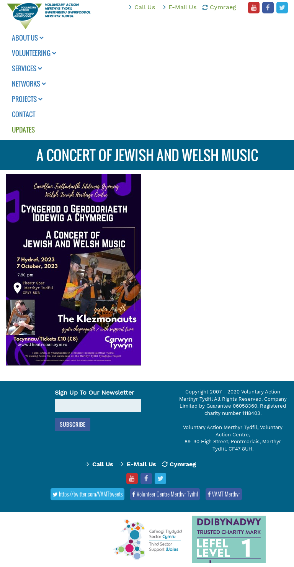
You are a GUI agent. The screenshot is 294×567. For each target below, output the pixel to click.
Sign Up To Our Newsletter (94, 392)
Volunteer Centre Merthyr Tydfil (165, 494)
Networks (29, 83)
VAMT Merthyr (223, 494)
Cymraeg (223, 7)
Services (27, 68)
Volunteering (34, 53)
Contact (23, 114)
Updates (23, 129)
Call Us (144, 7)
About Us (28, 38)
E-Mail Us (182, 7)
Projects (27, 99)
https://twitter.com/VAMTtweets (87, 494)
